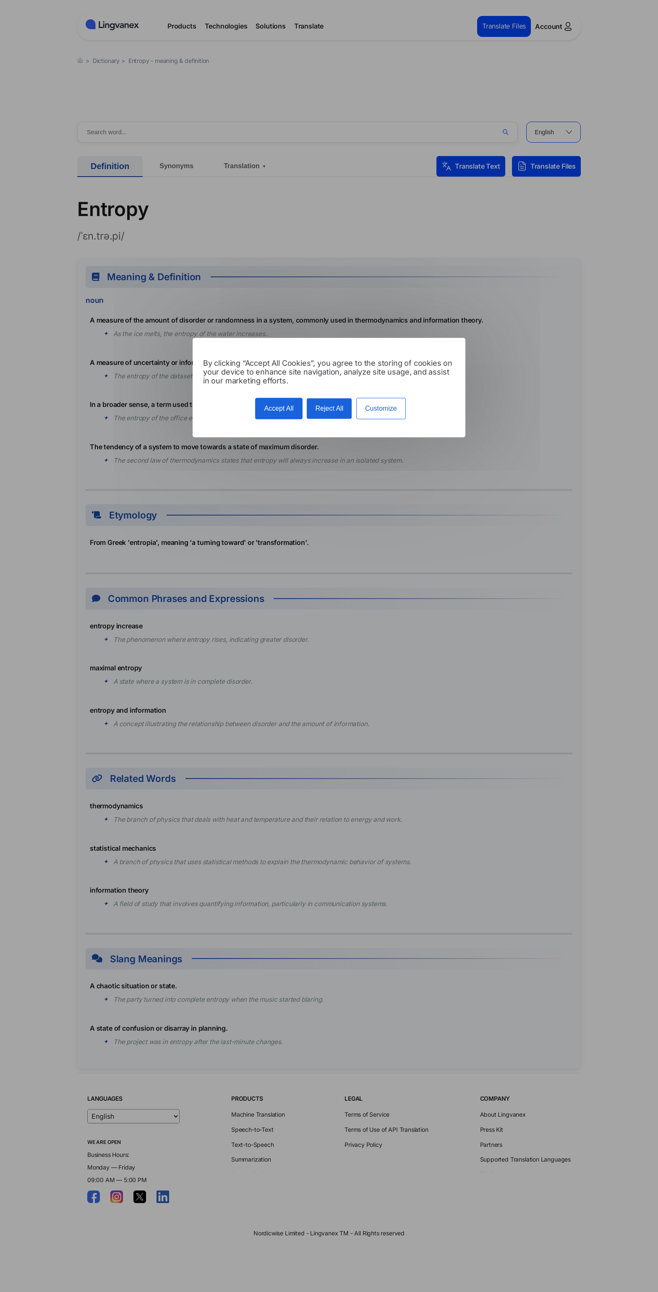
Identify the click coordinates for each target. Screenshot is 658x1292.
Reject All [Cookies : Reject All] (329, 408)
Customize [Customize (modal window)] (381, 408)
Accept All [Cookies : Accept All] (278, 408)
